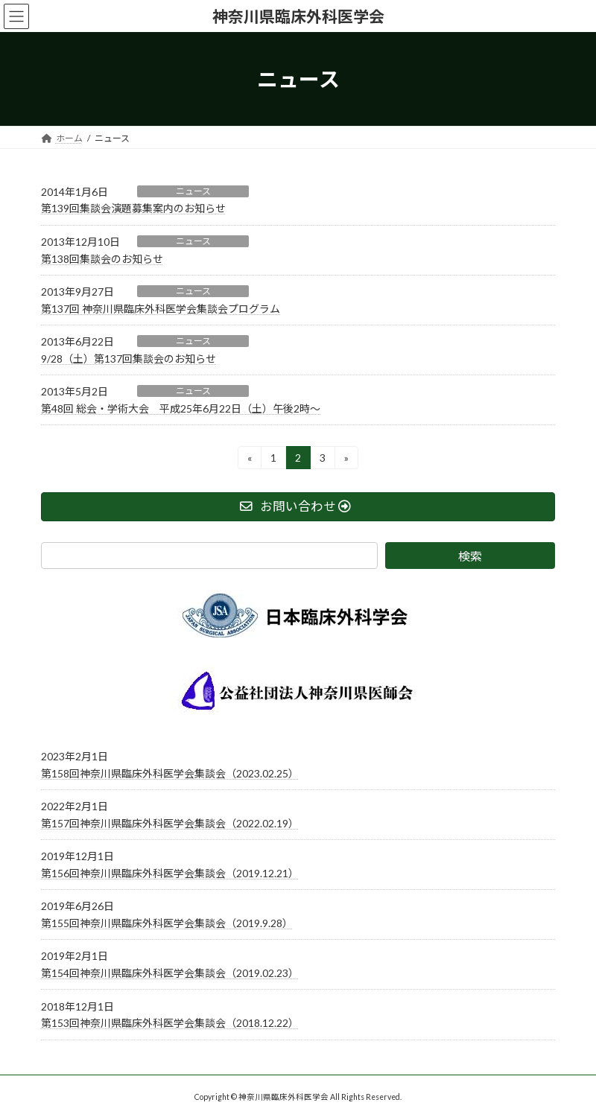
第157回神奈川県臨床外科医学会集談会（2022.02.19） (170, 823)
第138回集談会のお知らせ (102, 258)
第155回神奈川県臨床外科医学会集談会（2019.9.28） (167, 923)
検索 (470, 556)
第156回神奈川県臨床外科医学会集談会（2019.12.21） (170, 873)
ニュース (193, 191)
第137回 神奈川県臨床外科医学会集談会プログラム (160, 308)
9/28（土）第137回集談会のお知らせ (128, 358)
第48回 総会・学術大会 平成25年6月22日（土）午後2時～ (180, 408)
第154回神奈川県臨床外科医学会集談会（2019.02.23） (170, 973)
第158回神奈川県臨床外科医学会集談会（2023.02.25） (170, 773)
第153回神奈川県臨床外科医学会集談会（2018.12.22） (170, 1023)
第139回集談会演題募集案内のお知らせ (133, 208)
